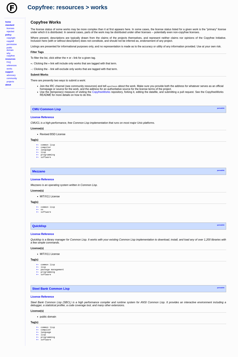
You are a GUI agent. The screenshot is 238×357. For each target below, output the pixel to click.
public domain (10, 48)
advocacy (11, 75)
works (9, 68)
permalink (220, 108)
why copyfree (11, 54)
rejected (10, 31)
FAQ (9, 62)
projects (10, 81)
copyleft (10, 41)
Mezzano (38, 174)
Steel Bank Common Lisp (51, 295)
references (12, 65)
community (12, 78)
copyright (11, 38)
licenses (10, 28)
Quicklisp (39, 230)
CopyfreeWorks (101, 92)
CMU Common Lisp (46, 109)
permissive (12, 44)
